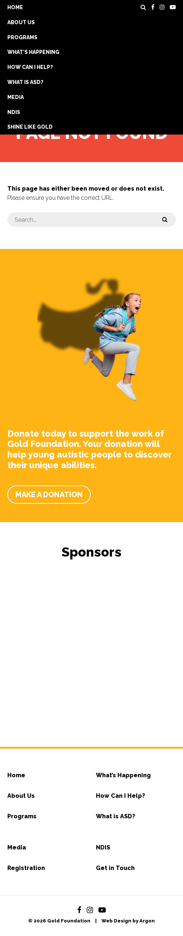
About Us (21, 22)
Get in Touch (115, 868)
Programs (22, 37)
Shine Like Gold (30, 127)
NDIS (13, 112)
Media (15, 97)
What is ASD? (25, 82)
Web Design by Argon (128, 921)
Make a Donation (49, 494)
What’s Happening (33, 52)
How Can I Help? (30, 67)
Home (15, 7)
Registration (26, 868)
